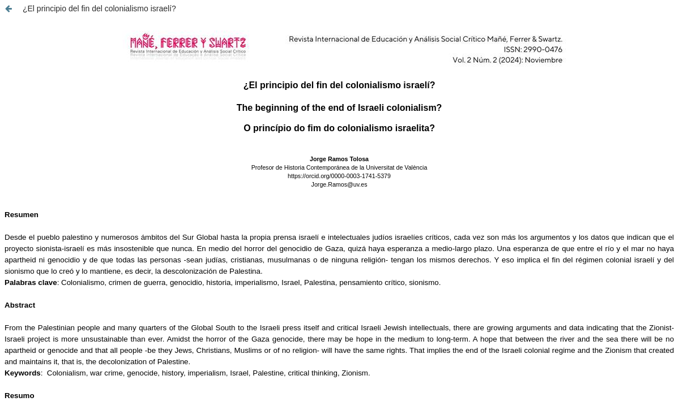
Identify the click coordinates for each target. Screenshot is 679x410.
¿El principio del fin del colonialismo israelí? (99, 8)
